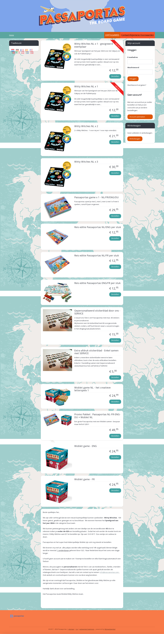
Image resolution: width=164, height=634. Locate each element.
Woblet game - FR (84, 479)
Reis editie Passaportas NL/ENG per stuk (97, 227)
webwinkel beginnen (86, 629)
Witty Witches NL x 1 (86, 86)
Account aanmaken (137, 117)
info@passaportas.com (109, 572)
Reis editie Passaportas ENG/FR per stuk (97, 283)
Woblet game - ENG (85, 446)
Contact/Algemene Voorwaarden (137, 35)
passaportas (17, 616)
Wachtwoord (133, 67)
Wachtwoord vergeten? (136, 85)
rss (77, 629)
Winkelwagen (134, 139)
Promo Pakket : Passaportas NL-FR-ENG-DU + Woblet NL (97, 416)
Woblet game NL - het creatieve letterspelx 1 (92, 389)
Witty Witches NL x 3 (86, 161)
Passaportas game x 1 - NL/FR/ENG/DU (96, 197)
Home (11, 35)
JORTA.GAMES (112, 35)
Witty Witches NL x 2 (86, 126)
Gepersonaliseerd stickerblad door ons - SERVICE (97, 312)
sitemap (71, 629)
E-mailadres (132, 57)
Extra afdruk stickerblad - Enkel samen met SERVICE (96, 352)
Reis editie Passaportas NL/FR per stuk (96, 255)
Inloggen (133, 79)
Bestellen (115, 76)
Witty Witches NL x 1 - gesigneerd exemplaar (93, 45)
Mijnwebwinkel (110, 629)
